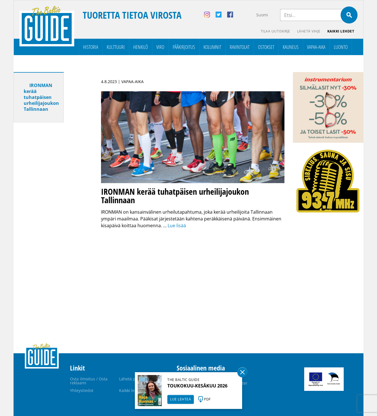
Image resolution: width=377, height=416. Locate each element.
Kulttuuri (116, 47)
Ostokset (266, 47)
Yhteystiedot (81, 390)
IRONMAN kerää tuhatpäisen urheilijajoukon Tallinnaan (41, 97)
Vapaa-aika (316, 47)
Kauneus (291, 47)
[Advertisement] (49, 215)
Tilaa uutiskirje (275, 31)
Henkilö (140, 47)
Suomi (262, 15)
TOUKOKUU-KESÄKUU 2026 (197, 386)
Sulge (242, 372)
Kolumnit (212, 47)
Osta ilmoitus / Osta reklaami (89, 380)
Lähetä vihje (309, 31)
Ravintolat (239, 47)
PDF (207, 399)
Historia (90, 47)
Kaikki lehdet (340, 31)
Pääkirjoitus (184, 47)
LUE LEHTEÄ (180, 399)
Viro (160, 47)
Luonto (341, 47)
